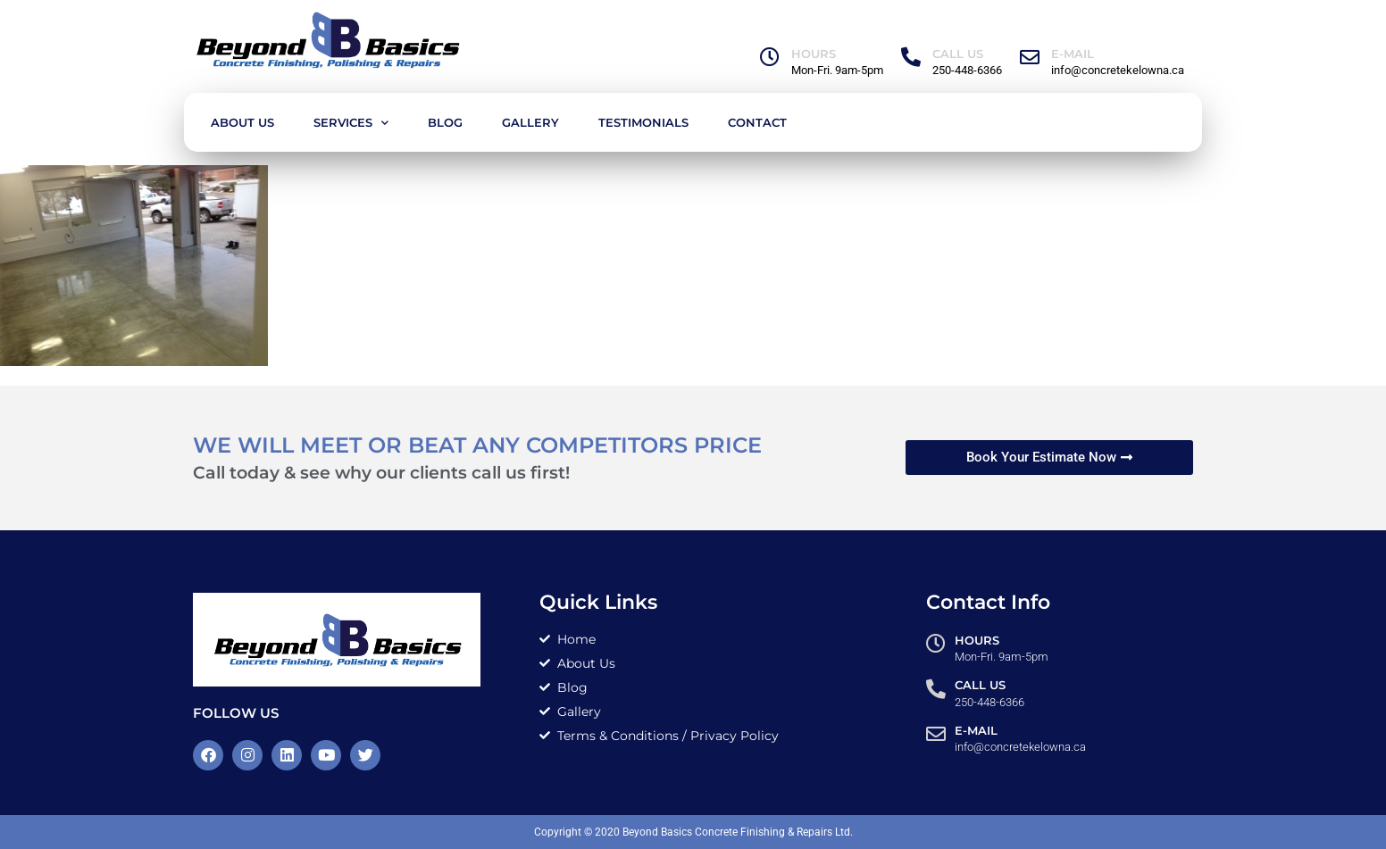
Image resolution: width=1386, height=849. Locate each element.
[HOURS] (770, 57)
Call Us (957, 53)
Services (350, 123)
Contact (757, 122)
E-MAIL (1072, 53)
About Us (242, 122)
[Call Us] (911, 57)
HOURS (813, 53)
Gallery (530, 122)
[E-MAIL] (1030, 57)
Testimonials (643, 122)
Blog (445, 122)
